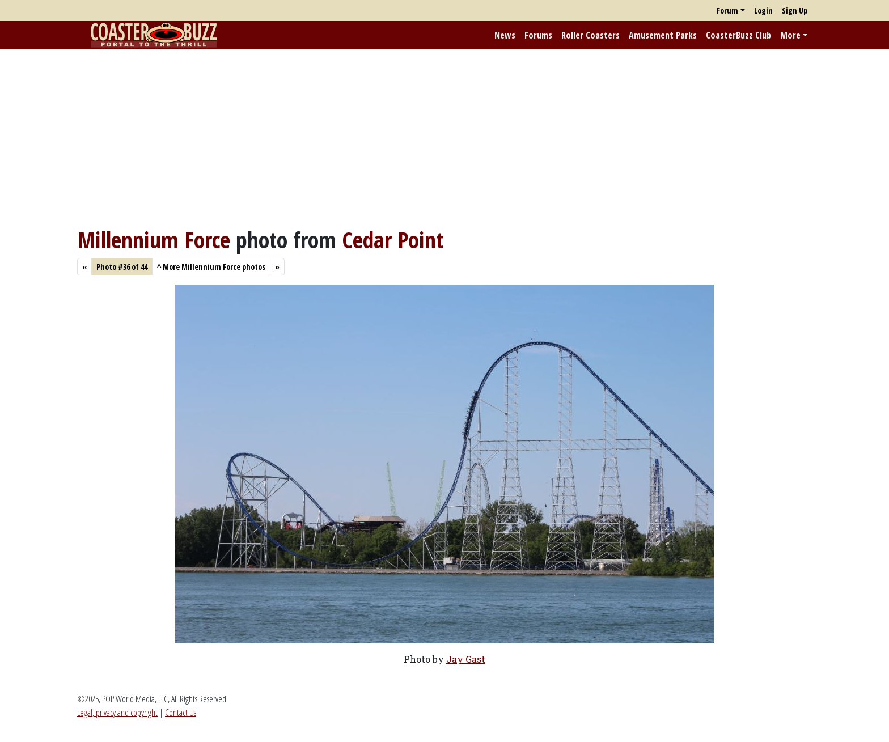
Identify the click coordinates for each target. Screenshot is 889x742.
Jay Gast (465, 659)
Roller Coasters (590, 35)
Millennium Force (153, 239)
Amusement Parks (663, 35)
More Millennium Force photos (211, 266)
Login (763, 10)
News (504, 35)
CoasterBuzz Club (738, 35)
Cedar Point (392, 239)
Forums (538, 35)
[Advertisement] (444, 137)
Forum (727, 10)
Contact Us (180, 712)
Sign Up (794, 10)
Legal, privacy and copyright (117, 712)
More (790, 35)
